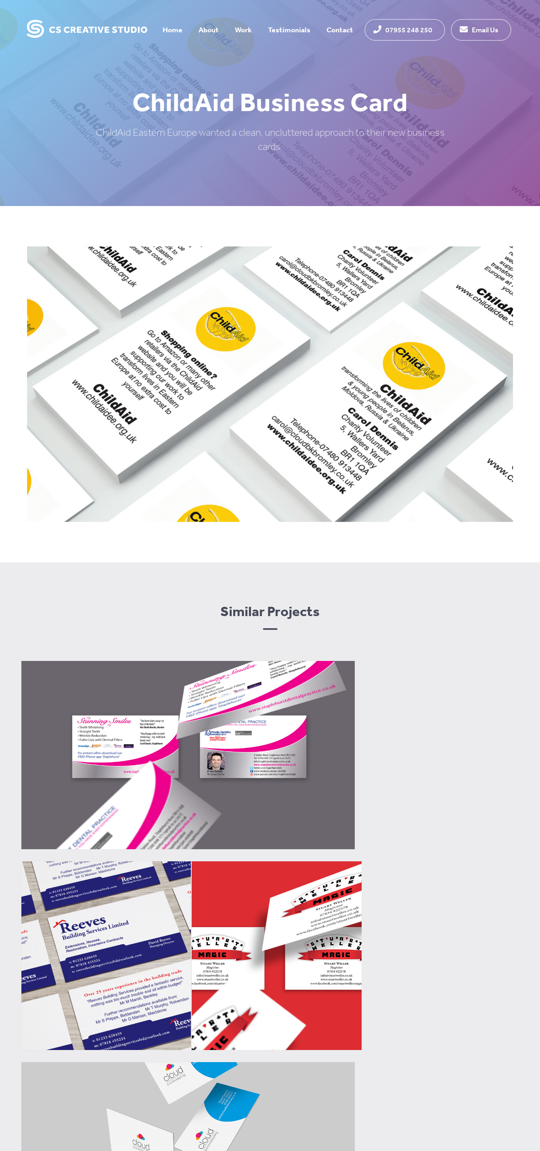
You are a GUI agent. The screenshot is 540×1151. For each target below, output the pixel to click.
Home (172, 29)
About (209, 29)
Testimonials (289, 29)
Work (243, 29)
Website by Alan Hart (483, 1110)
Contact (340, 29)
